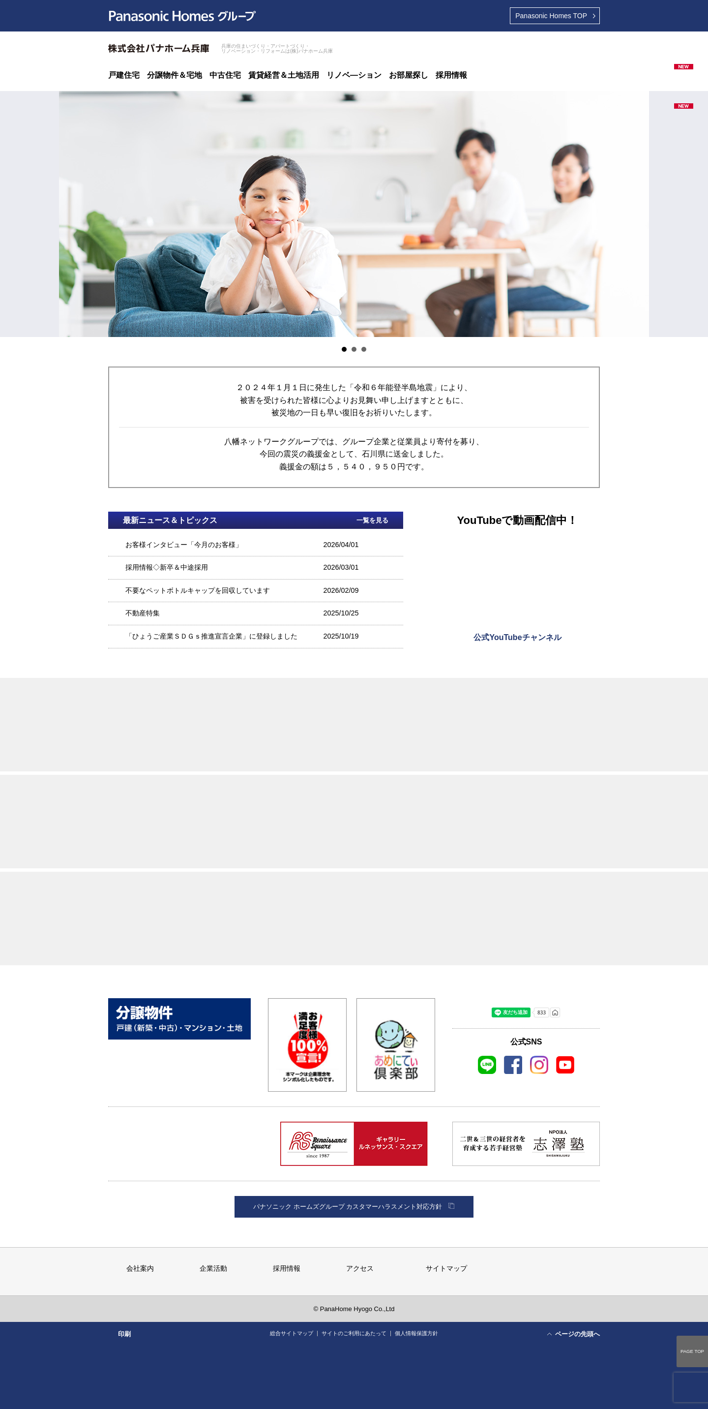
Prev (72, 214)
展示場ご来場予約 (476, 43)
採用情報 (451, 75)
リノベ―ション (354, 75)
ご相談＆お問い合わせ (525, 43)
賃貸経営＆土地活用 (283, 75)
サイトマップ (446, 1268)
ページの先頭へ (577, 1334)
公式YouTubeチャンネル (517, 637)
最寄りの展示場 (426, 43)
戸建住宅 (124, 75)
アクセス (360, 1268)
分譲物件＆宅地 (174, 75)
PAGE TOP (692, 1351)
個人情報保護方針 (416, 1333)
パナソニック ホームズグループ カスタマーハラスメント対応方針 (347, 1206)
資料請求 (575, 43)
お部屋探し (408, 75)
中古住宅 (225, 75)
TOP (551, 16)
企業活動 (213, 1268)
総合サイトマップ (291, 1333)
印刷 (124, 1334)
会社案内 (140, 1268)
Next (636, 214)
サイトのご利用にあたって (354, 1333)
